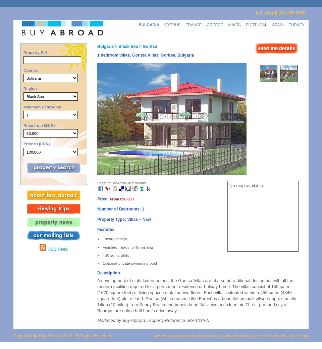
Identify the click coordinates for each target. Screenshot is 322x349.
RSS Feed (53, 249)
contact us (211, 335)
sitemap (300, 335)
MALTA (234, 24)
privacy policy (237, 335)
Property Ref (35, 52)
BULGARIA (149, 24)
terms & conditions (272, 335)
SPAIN (278, 24)
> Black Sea (126, 46)
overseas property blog (175, 335)
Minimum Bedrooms (42, 107)
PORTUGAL (256, 24)
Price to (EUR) (36, 144)
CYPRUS (172, 24)
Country (31, 70)
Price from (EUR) (39, 125)
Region (30, 88)
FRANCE (193, 24)
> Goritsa (147, 46)
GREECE (215, 24)
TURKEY (297, 24)
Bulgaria (105, 46)
